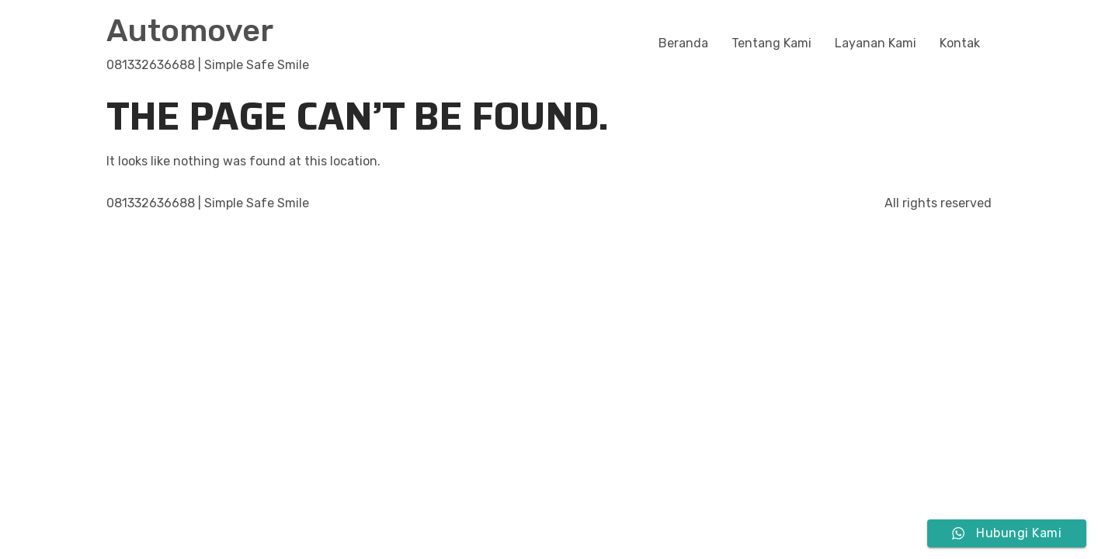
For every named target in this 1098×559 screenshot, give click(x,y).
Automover (189, 30)
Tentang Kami (771, 43)
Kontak (960, 43)
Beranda (683, 43)
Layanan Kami (875, 43)
